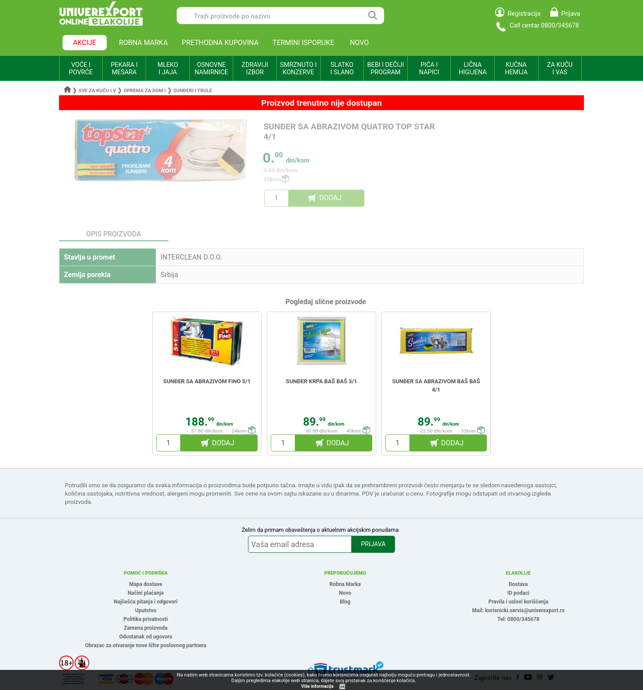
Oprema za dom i (144, 91)
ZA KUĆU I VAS (560, 68)
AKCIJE (84, 42)
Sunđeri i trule (192, 91)
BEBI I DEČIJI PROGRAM (385, 68)
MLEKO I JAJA (167, 68)
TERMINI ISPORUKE (303, 42)
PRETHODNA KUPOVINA (220, 42)
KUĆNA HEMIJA (516, 68)
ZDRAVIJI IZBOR (254, 68)
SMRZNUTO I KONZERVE (298, 68)
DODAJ (330, 198)
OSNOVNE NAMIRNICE (211, 68)
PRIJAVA (373, 544)
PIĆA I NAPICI (429, 68)
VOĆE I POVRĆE (81, 68)
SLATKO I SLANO (341, 68)
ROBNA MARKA (143, 42)
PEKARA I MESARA (124, 68)
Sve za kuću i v (97, 91)
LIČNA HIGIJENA (473, 68)
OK (342, 687)
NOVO (359, 42)
